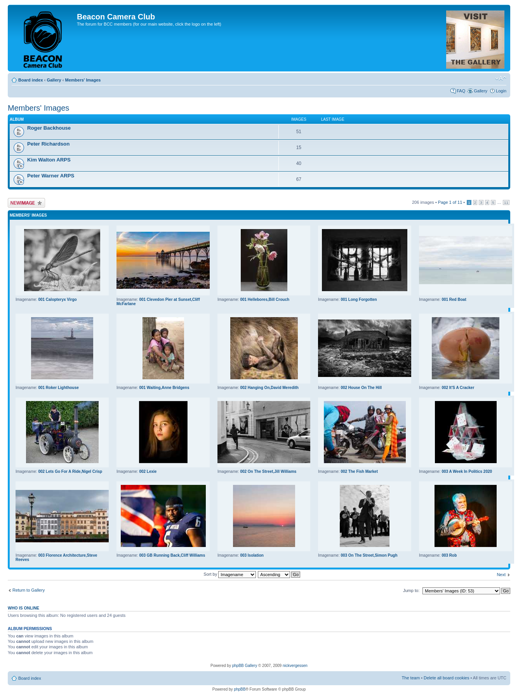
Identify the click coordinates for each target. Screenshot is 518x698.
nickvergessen (295, 665)
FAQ (461, 91)
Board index (30, 80)
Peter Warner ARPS (50, 176)
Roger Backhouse (49, 128)
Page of (450, 202)
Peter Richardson (48, 144)
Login (501, 91)
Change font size (500, 78)
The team (411, 677)
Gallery (54, 80)
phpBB (239, 689)
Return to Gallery (28, 590)
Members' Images (83, 80)
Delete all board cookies (446, 677)
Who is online (23, 608)
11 (506, 202)
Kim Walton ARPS (49, 160)
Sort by (229, 574)
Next (501, 574)
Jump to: (411, 590)
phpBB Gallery (244, 665)
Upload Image (26, 203)
